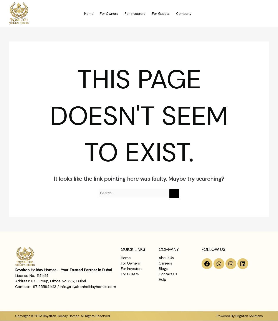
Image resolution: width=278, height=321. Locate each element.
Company (184, 13)
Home (88, 13)
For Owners (109, 13)
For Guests (161, 13)
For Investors (135, 13)
